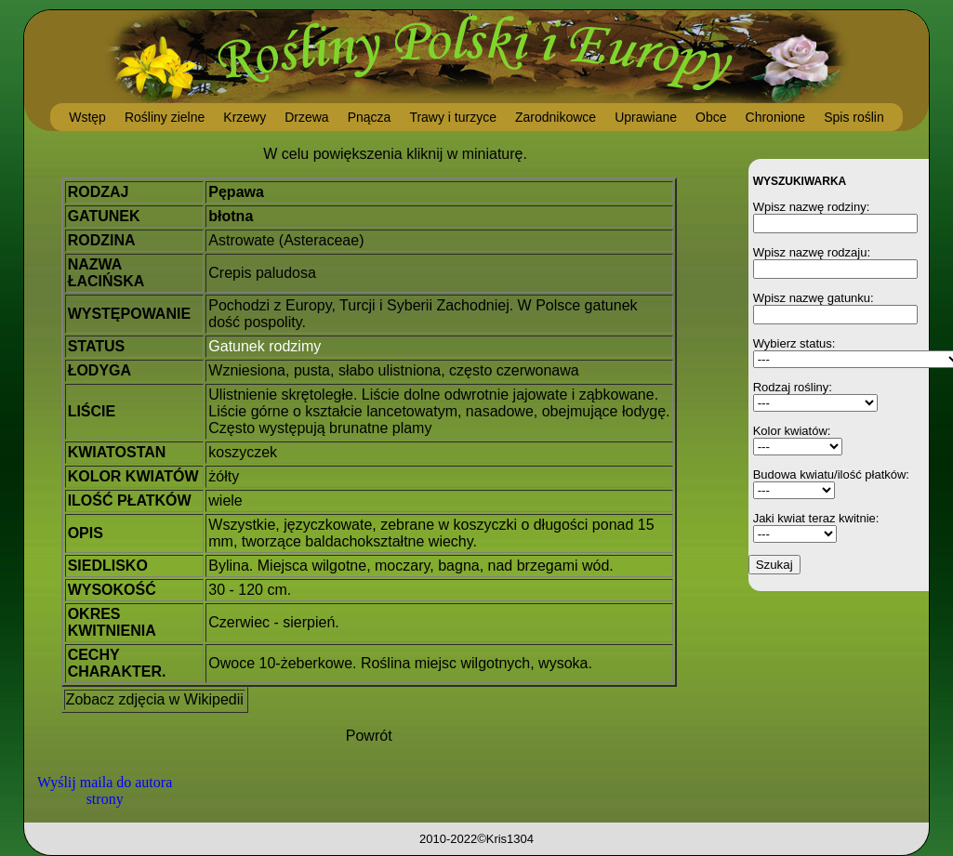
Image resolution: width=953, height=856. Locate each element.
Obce (710, 117)
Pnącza (369, 117)
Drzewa (306, 117)
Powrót (369, 736)
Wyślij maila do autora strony (104, 790)
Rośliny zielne (165, 117)
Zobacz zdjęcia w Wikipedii (155, 699)
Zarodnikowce (555, 117)
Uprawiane (646, 117)
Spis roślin (854, 117)
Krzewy (244, 117)
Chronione (776, 117)
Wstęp (87, 117)
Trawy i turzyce (452, 117)
